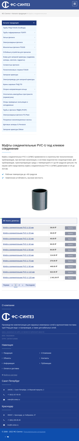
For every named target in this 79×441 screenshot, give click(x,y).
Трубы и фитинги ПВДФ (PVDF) (15, 110)
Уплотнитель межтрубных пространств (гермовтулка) (17, 95)
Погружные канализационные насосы (17, 120)
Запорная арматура (10, 75)
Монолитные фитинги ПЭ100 (14, 47)
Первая (6, 285)
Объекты (7, 358)
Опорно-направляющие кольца (15, 89)
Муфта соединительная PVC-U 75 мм (18, 261)
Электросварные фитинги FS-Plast (16, 115)
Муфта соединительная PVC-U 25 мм (18, 233)
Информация (9, 363)
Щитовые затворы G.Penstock (14, 124)
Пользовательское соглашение (35, 432)
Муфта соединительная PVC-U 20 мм (18, 228)
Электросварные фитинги (13, 42)
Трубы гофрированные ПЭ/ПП (14, 32)
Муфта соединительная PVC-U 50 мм (18, 250)
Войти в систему (10, 375)
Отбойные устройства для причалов (17, 52)
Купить (70, 228)
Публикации (46, 363)
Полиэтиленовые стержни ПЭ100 (15, 70)
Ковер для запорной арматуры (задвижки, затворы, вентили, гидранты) (19, 58)
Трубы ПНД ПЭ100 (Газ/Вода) (14, 28)
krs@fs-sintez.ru (13, 425)
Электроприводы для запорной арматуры (19, 79)
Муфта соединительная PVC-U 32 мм (18, 239)
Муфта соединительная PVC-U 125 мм (19, 278)
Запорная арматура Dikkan (13, 129)
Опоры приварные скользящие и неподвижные (15, 103)
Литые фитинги (9, 37)
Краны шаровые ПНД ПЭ (12, 84)
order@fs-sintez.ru (14, 399)
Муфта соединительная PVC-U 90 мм (18, 266)
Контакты (45, 358)
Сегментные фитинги (11, 65)
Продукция (8, 353)
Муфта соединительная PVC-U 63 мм (18, 255)
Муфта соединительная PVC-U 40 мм (18, 244)
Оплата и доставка (11, 369)
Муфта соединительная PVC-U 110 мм (19, 272)
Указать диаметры (12, 221)
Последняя (30, 285)
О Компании (46, 353)
